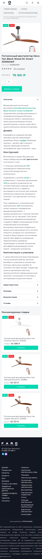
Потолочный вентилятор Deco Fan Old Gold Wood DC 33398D (19, 378)
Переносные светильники (26, 486)
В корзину (21, 348)
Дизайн (5, 467)
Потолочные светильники (26, 481)
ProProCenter (27, 521)
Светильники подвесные (26, 494)
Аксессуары (26, 514)
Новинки (25, 467)
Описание (21, 99)
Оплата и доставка (9, 484)
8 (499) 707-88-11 (8, 451)
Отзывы (20, 303)
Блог (4, 478)
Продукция (6, 470)
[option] (21, 37)
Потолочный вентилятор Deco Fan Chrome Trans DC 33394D (19, 339)
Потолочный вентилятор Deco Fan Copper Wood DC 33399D (19, 417)
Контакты (6, 501)
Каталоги (5, 476)
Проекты (5, 473)
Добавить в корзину (11, 89)
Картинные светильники (26, 511)
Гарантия (5, 498)
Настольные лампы (29, 478)
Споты (23, 497)
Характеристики (20, 285)
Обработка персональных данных (8, 488)
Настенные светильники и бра (29, 471)
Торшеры (25, 475)
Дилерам (5, 481)
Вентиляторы (26, 490)
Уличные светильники (26, 501)
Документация (20, 297)
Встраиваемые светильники (27, 506)
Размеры (20, 291)
